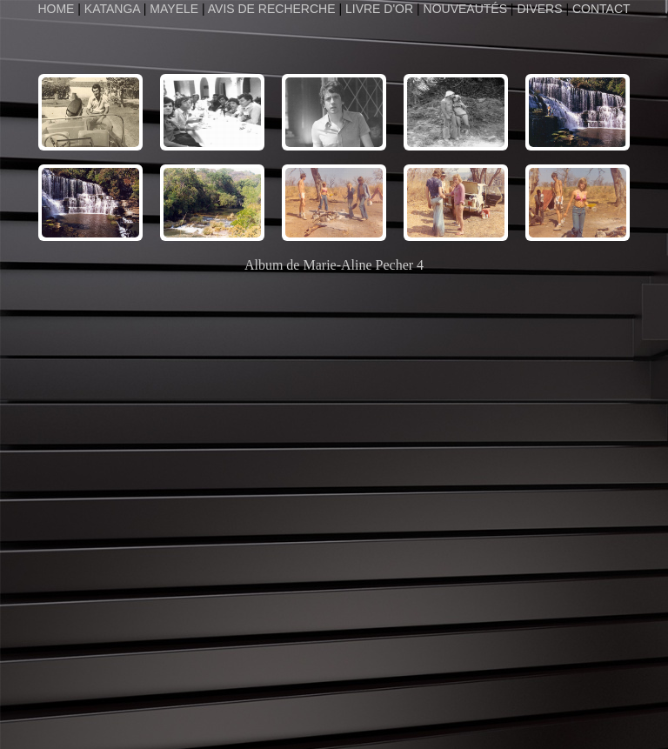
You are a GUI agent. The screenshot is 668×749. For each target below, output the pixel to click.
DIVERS (539, 9)
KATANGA (112, 9)
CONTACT (601, 9)
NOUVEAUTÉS (465, 9)
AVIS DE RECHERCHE (272, 9)
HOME (57, 9)
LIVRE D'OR (379, 9)
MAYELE (174, 9)
